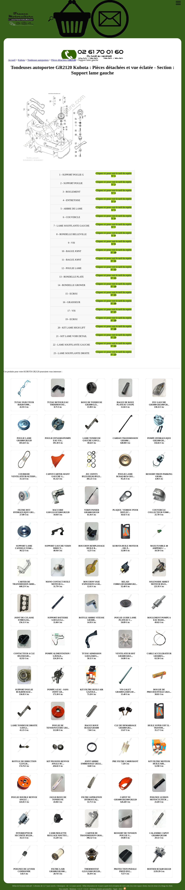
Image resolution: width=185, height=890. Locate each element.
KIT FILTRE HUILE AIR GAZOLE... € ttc (91, 691)
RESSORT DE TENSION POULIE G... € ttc (125, 835)
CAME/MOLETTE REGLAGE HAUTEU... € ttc (57, 835)
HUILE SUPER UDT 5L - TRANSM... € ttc (159, 727)
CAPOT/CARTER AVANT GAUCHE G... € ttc (58, 476)
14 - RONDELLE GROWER (71, 285)
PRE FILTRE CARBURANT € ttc (125, 762)
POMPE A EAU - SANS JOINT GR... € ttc (57, 691)
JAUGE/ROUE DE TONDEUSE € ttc (57, 799)
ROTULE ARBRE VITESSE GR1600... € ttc (91, 620)
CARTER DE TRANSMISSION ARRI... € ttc (24, 584)
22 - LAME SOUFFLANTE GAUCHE (71, 344)
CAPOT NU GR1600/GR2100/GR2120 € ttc (125, 799)
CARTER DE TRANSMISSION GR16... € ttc (91, 835)
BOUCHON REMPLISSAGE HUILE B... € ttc (92, 548)
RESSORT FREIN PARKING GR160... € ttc (159, 476)
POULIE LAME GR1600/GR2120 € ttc (24, 440)
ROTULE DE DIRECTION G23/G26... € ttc (24, 763)
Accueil (11, 60)
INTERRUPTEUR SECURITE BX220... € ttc (24, 835)
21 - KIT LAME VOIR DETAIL (71, 336)
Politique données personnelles (101, 889)
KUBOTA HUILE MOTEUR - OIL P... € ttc (125, 548)
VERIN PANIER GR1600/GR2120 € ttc (91, 512)
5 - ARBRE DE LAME (71, 208)
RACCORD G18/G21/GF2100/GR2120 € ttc (57, 512)
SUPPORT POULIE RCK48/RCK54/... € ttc (24, 691)
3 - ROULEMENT (71, 191)
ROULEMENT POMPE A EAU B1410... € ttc (159, 620)
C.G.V (80, 889)
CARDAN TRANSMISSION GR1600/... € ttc (125, 440)
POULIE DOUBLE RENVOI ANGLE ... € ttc (24, 799)
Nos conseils (63, 889)
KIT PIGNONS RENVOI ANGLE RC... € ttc (58, 763)
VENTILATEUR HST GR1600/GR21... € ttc (125, 655)
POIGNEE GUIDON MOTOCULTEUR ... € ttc (159, 799)
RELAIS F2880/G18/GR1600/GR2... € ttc (125, 584)
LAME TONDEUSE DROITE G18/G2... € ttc (24, 727)
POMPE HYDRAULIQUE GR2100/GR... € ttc (159, 440)
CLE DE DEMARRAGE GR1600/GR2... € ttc (125, 727)
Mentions (73, 889)
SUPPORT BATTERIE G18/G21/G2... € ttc (58, 620)
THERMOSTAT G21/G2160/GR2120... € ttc (91, 871)
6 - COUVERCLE (71, 217)
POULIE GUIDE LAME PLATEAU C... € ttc (125, 620)
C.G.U (86, 889)
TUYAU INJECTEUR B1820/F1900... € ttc (24, 404)
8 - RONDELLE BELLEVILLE (71, 234)
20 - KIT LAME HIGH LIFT (71, 327)
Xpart (115, 889)
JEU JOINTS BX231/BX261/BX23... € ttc (91, 476)
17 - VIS (71, 310)
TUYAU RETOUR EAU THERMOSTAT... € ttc (58, 404)
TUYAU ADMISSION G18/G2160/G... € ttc (91, 655)
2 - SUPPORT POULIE (71, 183)
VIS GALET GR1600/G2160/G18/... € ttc (125, 691)
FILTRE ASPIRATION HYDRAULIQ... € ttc (91, 799)
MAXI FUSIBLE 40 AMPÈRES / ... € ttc (159, 548)
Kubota (21, 60)
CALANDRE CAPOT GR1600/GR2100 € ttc (159, 835)
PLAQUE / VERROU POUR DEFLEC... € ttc (125, 512)
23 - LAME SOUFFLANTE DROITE (71, 353)
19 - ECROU (71, 319)
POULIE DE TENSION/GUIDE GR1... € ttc (58, 727)
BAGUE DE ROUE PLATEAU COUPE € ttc (125, 404)
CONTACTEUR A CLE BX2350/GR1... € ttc (24, 655)
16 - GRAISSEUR (71, 302)
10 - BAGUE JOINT (71, 251)
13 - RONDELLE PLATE (71, 276)
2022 (120, 889)
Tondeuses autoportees (38, 60)
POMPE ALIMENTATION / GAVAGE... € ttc (57, 655)
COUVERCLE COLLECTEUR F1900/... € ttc (159, 512)
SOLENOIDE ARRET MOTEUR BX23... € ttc (159, 584)
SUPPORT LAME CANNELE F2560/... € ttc (24, 548)
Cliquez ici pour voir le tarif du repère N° (114, 174)
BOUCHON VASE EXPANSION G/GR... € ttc (91, 584)
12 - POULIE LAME (72, 268)
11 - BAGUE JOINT (71, 259)
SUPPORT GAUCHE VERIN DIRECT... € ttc (58, 548)
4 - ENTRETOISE (71, 200)
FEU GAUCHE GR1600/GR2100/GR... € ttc (159, 404)
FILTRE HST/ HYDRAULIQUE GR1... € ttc (24, 512)
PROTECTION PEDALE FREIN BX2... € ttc (125, 871)
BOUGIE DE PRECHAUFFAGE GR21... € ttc (159, 691)
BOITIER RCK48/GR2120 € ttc (159, 870)
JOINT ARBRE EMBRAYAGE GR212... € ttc (91, 763)
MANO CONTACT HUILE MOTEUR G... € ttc (58, 584)
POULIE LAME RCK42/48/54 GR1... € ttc (125, 476)
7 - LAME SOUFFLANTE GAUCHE (71, 225)
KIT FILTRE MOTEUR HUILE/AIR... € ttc (159, 763)
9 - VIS (71, 242)
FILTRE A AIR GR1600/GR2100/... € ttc (57, 871)
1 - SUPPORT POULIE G (71, 174)
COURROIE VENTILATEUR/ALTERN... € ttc (24, 476)
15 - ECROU (71, 293)
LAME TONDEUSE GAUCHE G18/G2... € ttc (92, 440)
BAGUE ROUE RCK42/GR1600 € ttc (91, 727)
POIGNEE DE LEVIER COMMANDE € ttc (24, 871)
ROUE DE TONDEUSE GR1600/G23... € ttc (91, 404)
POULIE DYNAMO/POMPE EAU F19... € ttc (58, 440)
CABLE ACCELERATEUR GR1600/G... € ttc (159, 655)
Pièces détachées (63, 60)
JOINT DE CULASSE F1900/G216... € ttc (24, 620)
